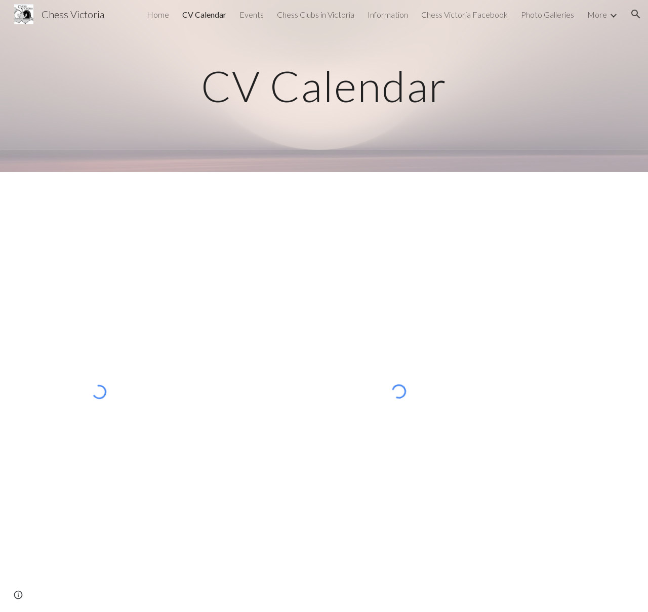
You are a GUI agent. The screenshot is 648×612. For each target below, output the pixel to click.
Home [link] (158, 14)
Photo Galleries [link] (547, 14)
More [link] (597, 14)
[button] (636, 14)
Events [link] (251, 14)
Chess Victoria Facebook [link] (464, 14)
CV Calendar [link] (204, 14)
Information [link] (388, 14)
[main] (324, 85)
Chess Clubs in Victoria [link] (315, 14)
